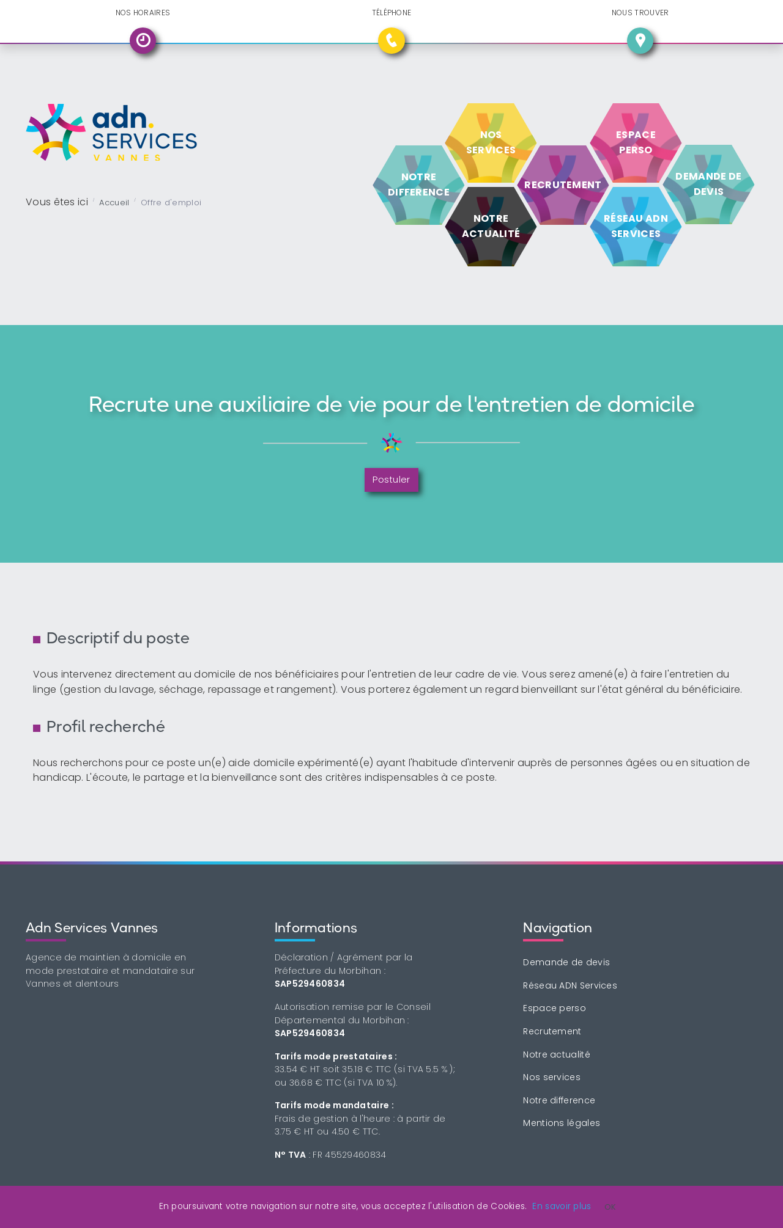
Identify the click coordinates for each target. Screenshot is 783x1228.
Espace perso (554, 1008)
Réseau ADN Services (570, 985)
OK (610, 1207)
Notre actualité (556, 1054)
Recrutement (552, 1031)
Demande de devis (566, 962)
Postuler (391, 479)
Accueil (114, 202)
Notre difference (559, 1100)
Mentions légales (561, 1123)
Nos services (552, 1077)
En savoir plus (561, 1206)
